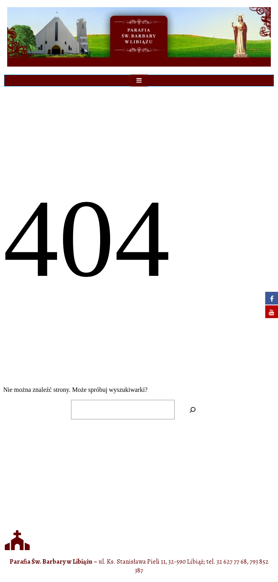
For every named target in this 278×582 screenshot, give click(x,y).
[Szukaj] (193, 409)
